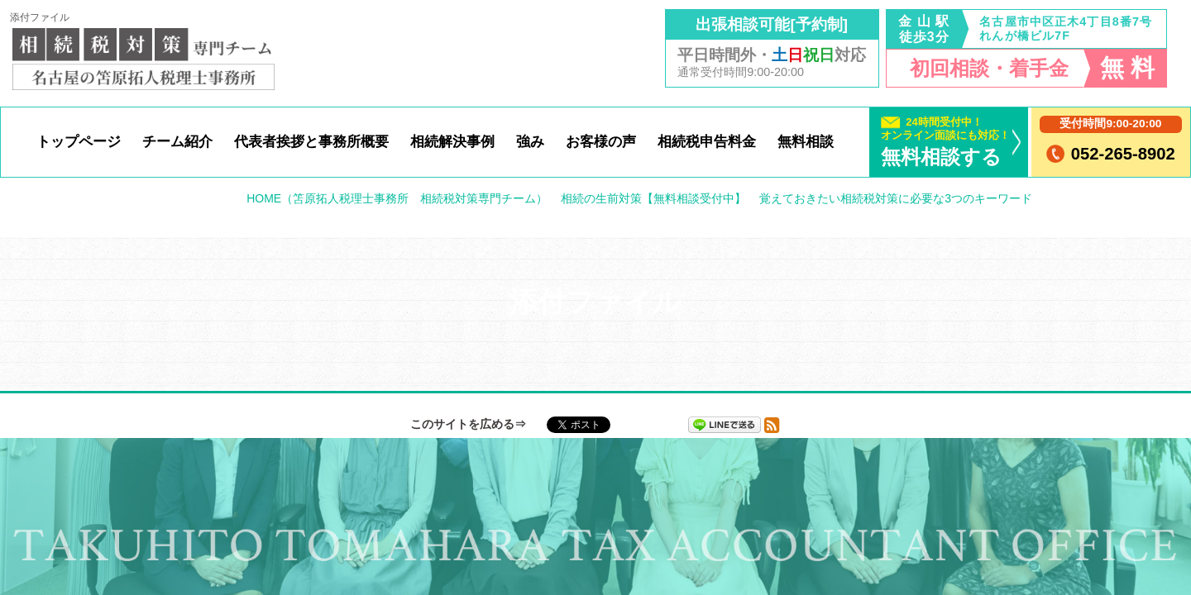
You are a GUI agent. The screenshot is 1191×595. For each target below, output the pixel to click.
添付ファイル (39, 17)
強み (530, 141)
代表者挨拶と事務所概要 (311, 141)
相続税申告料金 (707, 141)
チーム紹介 (177, 141)
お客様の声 (601, 141)
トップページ (78, 141)
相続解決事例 (452, 141)
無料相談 (805, 141)
